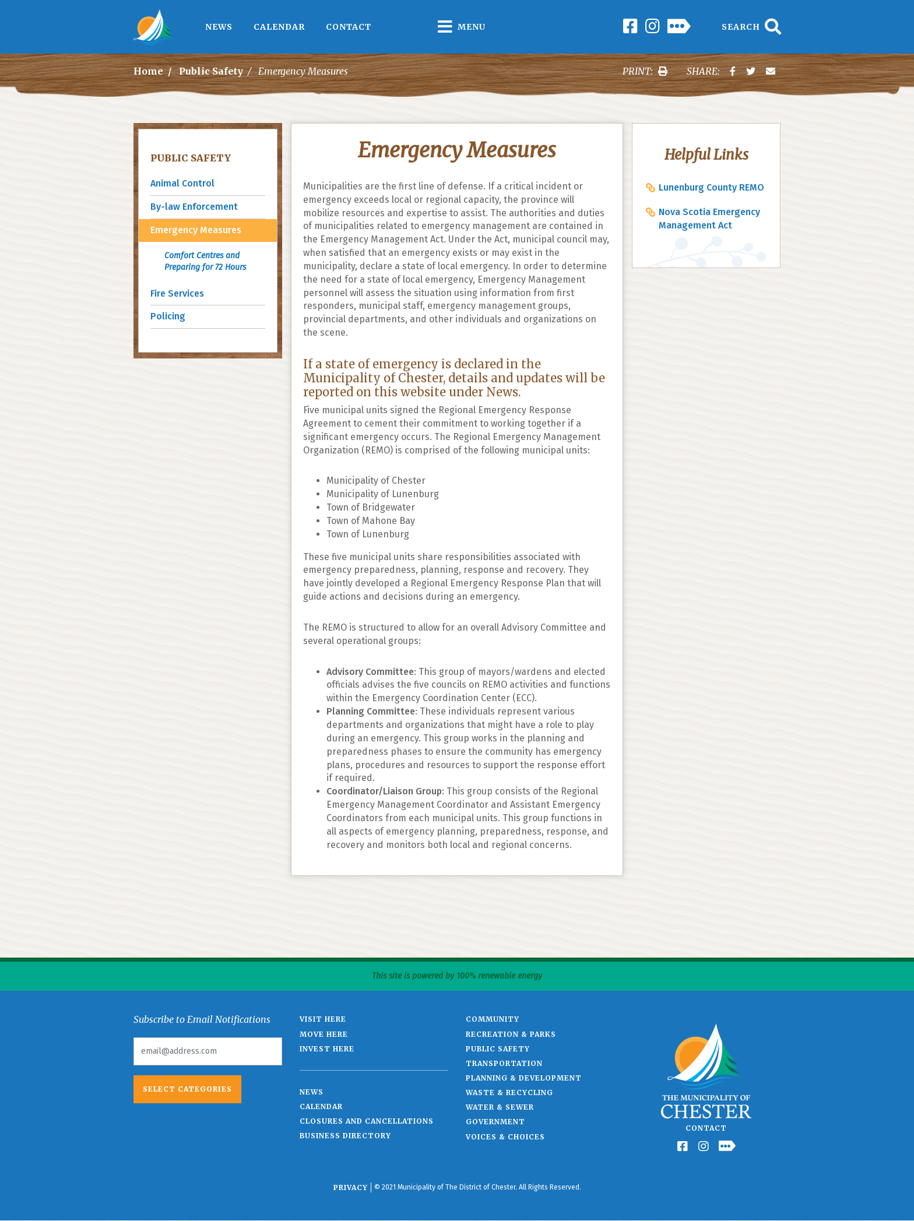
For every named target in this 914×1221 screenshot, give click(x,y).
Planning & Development (524, 1078)
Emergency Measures (195, 229)
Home (148, 71)
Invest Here (327, 1048)
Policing (167, 316)
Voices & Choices (505, 1136)
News (219, 27)
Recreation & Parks (511, 1034)
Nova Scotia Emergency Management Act (709, 218)
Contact (348, 27)
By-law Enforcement (194, 206)
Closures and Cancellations (367, 1121)
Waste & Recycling (509, 1092)
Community (492, 1019)
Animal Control (182, 183)
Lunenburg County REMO (711, 187)
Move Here (324, 1034)
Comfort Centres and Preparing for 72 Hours (205, 261)
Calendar (279, 27)
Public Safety (211, 71)
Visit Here (323, 1019)
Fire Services (177, 293)
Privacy (350, 1187)
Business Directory (345, 1135)
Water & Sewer (500, 1107)
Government (495, 1121)
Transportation (504, 1063)
